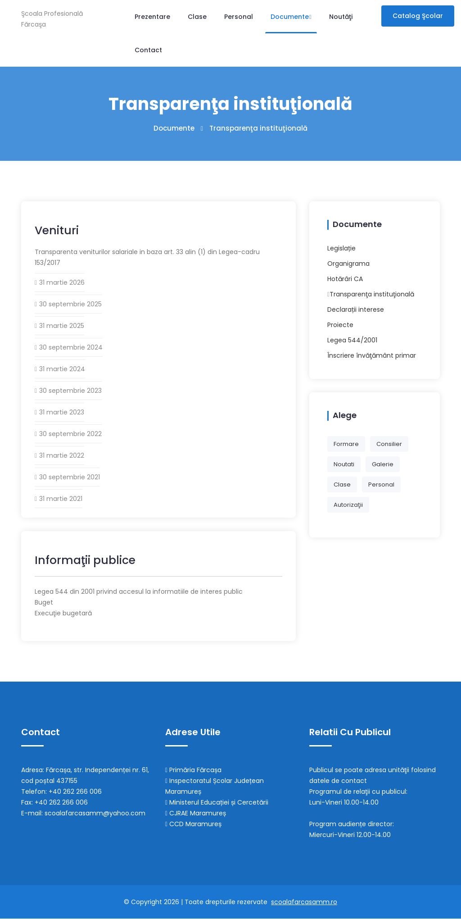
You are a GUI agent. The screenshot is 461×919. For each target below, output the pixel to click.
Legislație (341, 248)
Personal (238, 16)
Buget (44, 602)
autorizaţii (348, 504)
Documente (291, 16)
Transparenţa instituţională (372, 294)
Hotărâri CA (345, 278)
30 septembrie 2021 (69, 477)
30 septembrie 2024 (71, 347)
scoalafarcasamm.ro (304, 902)
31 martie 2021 (60, 499)
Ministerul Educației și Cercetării (216, 802)
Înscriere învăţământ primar (371, 355)
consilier (389, 444)
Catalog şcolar (418, 15)
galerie (382, 464)
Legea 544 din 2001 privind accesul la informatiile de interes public (139, 591)
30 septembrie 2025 (70, 304)
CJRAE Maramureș (195, 813)
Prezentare (152, 16)
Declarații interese (355, 309)
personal (381, 484)
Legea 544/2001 (352, 340)
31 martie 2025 (61, 326)
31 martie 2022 (61, 455)
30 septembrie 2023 (70, 391)
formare (346, 444)
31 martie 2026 (62, 282)
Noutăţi (341, 16)
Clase (197, 16)
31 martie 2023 (61, 412)
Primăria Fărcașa (193, 770)
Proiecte (340, 324)
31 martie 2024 (62, 369)
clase (342, 484)
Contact (148, 50)
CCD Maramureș (193, 824)
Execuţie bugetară (63, 613)
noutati (344, 464)
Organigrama (348, 263)
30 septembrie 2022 (70, 434)
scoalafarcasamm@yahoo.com (95, 813)
